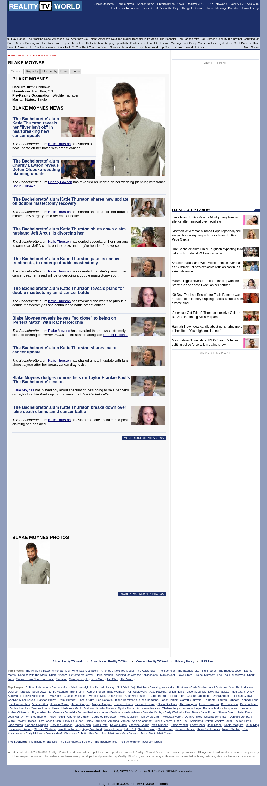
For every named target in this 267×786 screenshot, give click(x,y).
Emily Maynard (58, 691)
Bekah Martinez (62, 708)
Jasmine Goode (139, 725)
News (64, 71)
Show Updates (104, 3)
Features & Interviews (125, 8)
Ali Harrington (188, 704)
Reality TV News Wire (244, 3)
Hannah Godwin (243, 695)
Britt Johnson (229, 704)
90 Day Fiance (16, 38)
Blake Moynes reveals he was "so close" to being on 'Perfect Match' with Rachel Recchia (64, 320)
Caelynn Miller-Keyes (21, 699)
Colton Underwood (37, 687)
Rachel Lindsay (104, 687)
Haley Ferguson (96, 720)
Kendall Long (250, 699)
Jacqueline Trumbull (236, 708)
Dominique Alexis (20, 729)
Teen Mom (97, 679)
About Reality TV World (68, 661)
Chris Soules (198, 687)
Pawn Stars (184, 674)
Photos (75, 71)
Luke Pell (130, 729)
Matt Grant (238, 691)
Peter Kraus (245, 712)
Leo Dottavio (104, 699)
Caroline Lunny (40, 708)
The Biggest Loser (230, 670)
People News (125, 3)
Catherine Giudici (78, 716)
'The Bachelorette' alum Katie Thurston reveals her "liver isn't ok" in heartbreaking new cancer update (35, 127)
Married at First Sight (211, 43)
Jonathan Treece (69, 729)
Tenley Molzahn (150, 716)
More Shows (251, 47)
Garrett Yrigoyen (190, 699)
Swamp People (78, 679)
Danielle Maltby (152, 712)
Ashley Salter (223, 720)
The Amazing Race (38, 670)
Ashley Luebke (18, 708)
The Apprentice (146, 670)
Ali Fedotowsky (137, 691)
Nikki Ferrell (57, 716)
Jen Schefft (115, 695)
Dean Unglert (193, 716)
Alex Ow (93, 733)
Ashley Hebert (96, 691)
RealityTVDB (26, 55)
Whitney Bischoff (36, 716)
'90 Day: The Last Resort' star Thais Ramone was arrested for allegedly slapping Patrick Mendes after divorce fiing (207, 299)
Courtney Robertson (104, 716)
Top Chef (112, 679)
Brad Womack (116, 691)
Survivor (61, 679)
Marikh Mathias (84, 708)
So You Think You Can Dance (35, 679)
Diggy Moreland (92, 729)
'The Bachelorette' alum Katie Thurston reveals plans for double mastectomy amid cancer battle (68, 290)
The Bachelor (166, 670)
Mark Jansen (130, 733)
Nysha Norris (126, 708)
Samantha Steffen (201, 720)
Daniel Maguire (233, 725)
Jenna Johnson (185, 729)
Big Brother (209, 670)
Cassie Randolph (198, 695)
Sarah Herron (146, 729)
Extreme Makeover (81, 674)
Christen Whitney (45, 729)
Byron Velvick (97, 695)
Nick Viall (123, 687)
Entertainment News (170, 3)
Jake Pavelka (157, 691)
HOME (11, 55)
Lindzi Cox (180, 720)
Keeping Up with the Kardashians (136, 674)
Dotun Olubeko (23, 186)
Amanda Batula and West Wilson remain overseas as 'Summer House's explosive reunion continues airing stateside (206, 267)
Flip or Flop (77, 43)
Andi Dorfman (218, 687)
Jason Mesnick (196, 691)
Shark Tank (64, 47)
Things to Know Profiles (197, 8)
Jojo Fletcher (139, 687)
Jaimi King (252, 725)
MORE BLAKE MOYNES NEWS (144, 438)
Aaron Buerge (158, 695)
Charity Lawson (60, 182)
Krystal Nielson (106, 708)
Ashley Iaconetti (142, 720)
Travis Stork (53, 695)
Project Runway (205, 674)
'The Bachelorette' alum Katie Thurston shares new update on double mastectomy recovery (70, 201)
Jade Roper (208, 712)
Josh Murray (16, 716)
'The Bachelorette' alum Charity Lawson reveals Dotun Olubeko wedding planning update (36, 167)
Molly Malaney (129, 716)
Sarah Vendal (179, 725)
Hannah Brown (46, 699)
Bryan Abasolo (41, 712)
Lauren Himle (242, 720)
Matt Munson (160, 725)
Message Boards (226, 8)
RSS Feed (207, 661)
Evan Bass (192, 712)
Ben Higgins (157, 687)
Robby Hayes (113, 729)
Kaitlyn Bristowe (178, 687)
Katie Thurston (59, 144)
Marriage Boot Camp (183, 43)
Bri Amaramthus (19, 704)
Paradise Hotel (250, 43)
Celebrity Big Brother (229, 38)
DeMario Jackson (61, 725)
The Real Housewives (231, 674)
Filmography (49, 71)
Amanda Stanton (119, 720)
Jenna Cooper (80, 704)
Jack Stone (215, 725)
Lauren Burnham (228, 699)
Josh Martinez (110, 733)
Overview (16, 71)
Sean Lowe (39, 691)
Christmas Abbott (75, 733)
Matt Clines (164, 733)
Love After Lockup (158, 43)
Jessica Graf (54, 733)
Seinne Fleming (145, 704)
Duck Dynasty (58, 674)
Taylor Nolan (83, 725)
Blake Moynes (47, 55)
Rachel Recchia (115, 335)
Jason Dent (148, 733)
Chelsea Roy (170, 708)
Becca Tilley (36, 720)
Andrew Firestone (136, 695)
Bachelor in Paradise (145, 38)
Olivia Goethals (167, 704)
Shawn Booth (226, 712)
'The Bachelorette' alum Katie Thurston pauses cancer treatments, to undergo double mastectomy (66, 260)
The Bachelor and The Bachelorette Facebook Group (128, 741)
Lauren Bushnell (111, 712)
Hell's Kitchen (104, 674)
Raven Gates (118, 725)
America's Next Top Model (117, 670)
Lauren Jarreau (209, 704)
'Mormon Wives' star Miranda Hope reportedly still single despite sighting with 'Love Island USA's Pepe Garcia (206, 235)
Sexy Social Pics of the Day (160, 8)
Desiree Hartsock (19, 691)
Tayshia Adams (220, 695)
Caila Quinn (53, 720)
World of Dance (195, 47)
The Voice (126, 679)
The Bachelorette (188, 670)
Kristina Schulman (215, 716)
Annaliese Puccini (148, 708)
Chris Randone (148, 699)
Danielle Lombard (240, 716)
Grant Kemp (165, 729)
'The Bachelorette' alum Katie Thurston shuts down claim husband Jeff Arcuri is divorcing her (69, 231)
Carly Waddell (173, 712)
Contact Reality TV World (152, 661)
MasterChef (167, 674)
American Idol (61, 670)
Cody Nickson (35, 733)
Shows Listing (249, 8)
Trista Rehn (177, 695)
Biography (32, 71)
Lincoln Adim (86, 699)
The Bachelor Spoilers (42, 741)
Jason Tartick (169, 699)
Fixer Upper (61, 43)
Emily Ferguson (73, 720)
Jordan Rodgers (88, 712)
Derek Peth (100, 725)
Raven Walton (231, 729)
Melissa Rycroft (172, 716)
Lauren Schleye (191, 708)
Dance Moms (15, 43)
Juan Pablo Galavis (241, 687)
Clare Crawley (17, 720)
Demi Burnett (67, 699)
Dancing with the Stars (32, 674)
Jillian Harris (176, 691)
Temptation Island (147, 47)
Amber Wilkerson (19, 712)
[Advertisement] (90, 491)
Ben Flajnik (77, 691)
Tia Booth (209, 699)
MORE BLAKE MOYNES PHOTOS (142, 593)
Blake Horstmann (126, 699)
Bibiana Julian (249, 704)
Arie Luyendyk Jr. (81, 687)
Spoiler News (145, 3)
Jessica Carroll (59, 704)
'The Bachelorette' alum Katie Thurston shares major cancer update (64, 350)
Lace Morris (15, 725)
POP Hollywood (217, 3)
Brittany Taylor (212, 708)
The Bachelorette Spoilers (75, 741)
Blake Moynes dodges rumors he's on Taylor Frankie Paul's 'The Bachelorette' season (71, 379)
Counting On (251, 38)
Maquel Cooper (102, 704)
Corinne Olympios (36, 725)
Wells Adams (132, 712)
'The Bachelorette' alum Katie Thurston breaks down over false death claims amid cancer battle (69, 409)
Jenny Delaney (123, 704)
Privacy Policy (184, 661)
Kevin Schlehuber (208, 729)
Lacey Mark (197, 725)
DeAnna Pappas (218, 691)
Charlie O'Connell (75, 695)
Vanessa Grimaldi (64, 712)
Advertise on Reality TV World (110, 661)
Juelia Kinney (163, 720)
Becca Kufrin (60, 687)
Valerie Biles (40, 704)
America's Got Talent (85, 670)
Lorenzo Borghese (32, 695)
